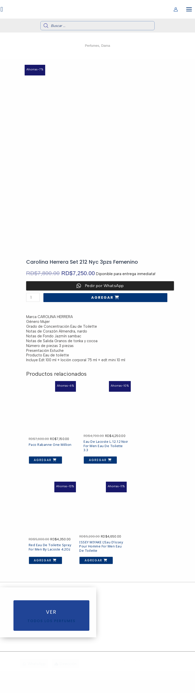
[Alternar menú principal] (189, 10)
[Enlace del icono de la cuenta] (175, 10)
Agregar (103, 299)
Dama (106, 47)
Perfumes (91, 47)
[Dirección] (65, 685)
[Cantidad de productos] (33, 298)
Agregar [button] (41, 461)
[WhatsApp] (34, 685)
